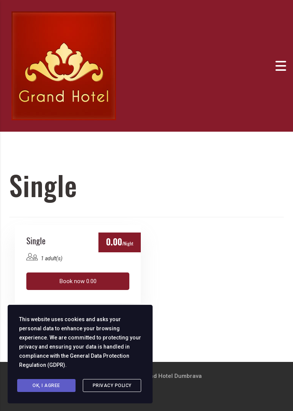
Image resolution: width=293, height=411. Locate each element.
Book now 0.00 (78, 281)
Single (35, 240)
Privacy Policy (112, 385)
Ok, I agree (46, 385)
